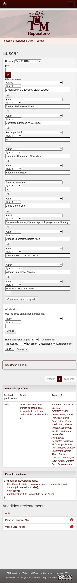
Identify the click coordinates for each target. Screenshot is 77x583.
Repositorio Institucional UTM (17, 40)
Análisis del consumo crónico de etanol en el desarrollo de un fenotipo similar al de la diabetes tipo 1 (34, 411)
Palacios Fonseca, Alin (17, 520)
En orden (32, 343)
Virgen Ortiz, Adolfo (15, 527)
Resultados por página (17, 339)
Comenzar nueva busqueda (21, 299)
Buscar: (9, 61)
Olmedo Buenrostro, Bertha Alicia (63, 451)
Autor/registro (64, 343)
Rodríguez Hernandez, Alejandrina (61, 434)
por (7, 65)
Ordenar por (48, 339)
